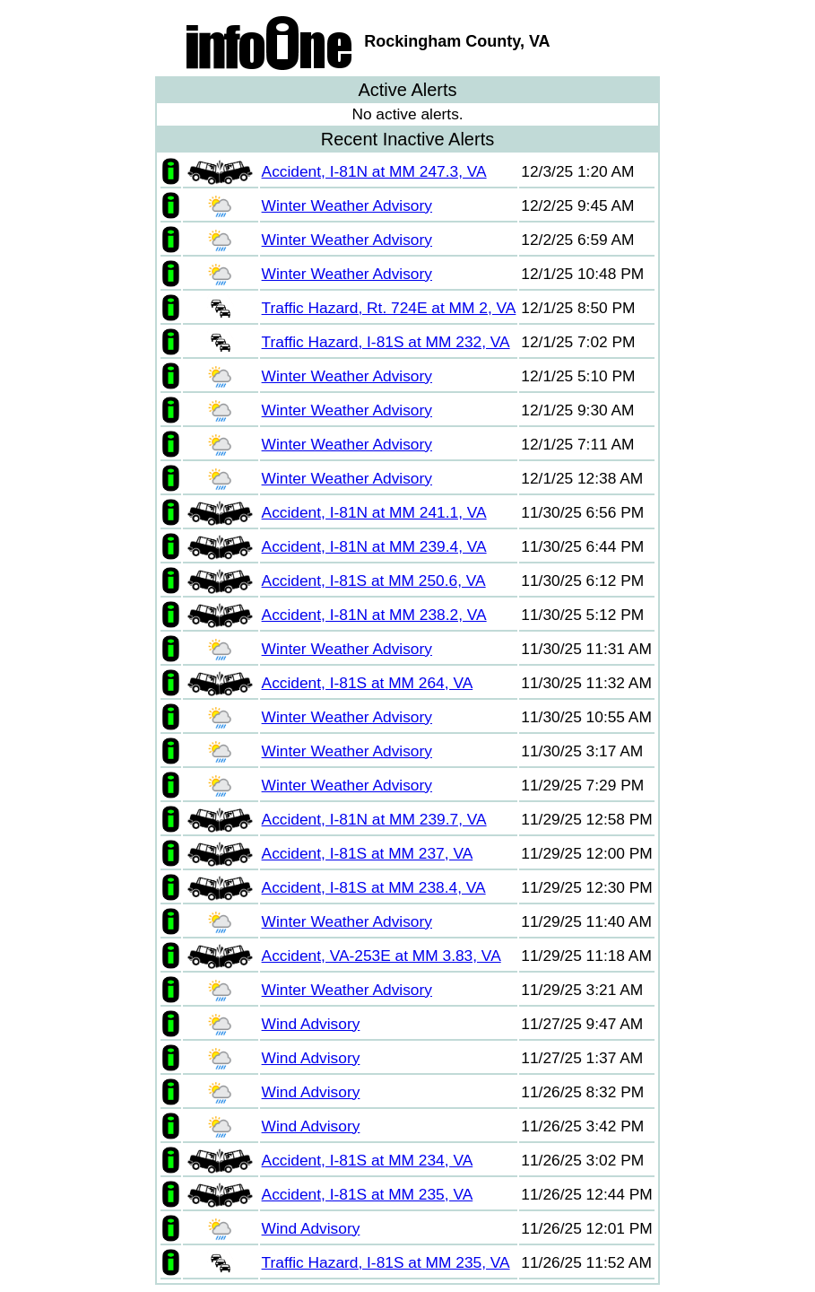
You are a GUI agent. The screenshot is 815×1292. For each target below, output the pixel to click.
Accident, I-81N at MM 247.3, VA (374, 171)
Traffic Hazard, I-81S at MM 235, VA (386, 1262)
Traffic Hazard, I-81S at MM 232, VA (386, 342)
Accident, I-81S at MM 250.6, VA (374, 580)
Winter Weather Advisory (347, 205)
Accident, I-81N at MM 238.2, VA (374, 615)
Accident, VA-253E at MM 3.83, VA (381, 956)
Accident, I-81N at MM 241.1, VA (374, 512)
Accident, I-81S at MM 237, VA (367, 853)
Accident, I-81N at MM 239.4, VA (374, 546)
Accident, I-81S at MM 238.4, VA (374, 887)
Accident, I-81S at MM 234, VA (367, 1160)
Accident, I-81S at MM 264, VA (367, 683)
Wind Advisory (311, 1024)
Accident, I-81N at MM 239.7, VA (374, 819)
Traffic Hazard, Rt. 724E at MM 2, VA (389, 308)
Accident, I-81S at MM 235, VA (367, 1194)
